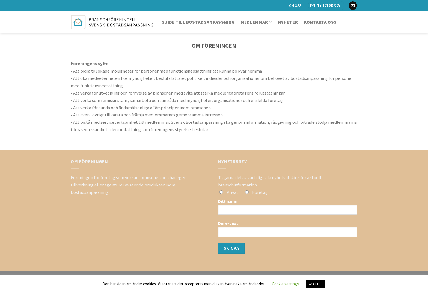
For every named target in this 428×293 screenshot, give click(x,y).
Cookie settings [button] (285, 283)
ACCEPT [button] (315, 284)
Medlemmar (256, 22)
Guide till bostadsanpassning (197, 22)
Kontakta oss (320, 22)
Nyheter (288, 22)
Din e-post (287, 231)
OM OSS (295, 5)
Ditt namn (287, 209)
